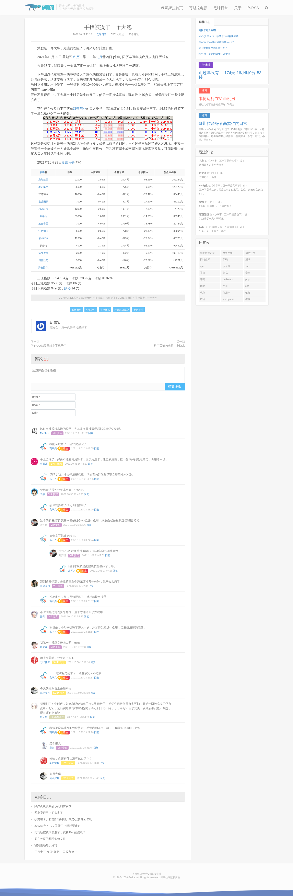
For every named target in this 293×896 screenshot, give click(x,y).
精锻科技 (43, 209)
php (247, 279)
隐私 (225, 272)
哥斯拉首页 (172, 8)
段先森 (43, 647)
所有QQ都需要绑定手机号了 (49, 345)
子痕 (42, 494)
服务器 (226, 266)
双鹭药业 (79, 108)
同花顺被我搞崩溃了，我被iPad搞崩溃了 (60, 832)
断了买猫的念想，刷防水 (169, 345)
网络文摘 (228, 253)
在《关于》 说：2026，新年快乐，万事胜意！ (215, 204)
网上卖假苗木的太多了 (48, 812)
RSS (253, 8)
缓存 (247, 299)
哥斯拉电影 (198, 8)
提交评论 (174, 386)
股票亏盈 (67, 162)
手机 (202, 272)
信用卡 (226, 292)
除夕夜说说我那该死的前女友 (52, 806)
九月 (99, 57)
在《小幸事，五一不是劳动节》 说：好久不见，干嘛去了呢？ (222, 228)
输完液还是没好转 (45, 845)
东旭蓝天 (43, 179)
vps (202, 266)
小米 (225, 286)
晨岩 (51, 747)
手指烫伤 (105, 309)
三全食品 (43, 223)
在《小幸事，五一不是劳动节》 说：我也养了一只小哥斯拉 (224, 216)
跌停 (67, 288)
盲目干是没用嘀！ (208, 30)
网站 (202, 286)
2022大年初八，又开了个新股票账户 (57, 825)
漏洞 (247, 259)
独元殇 (43, 717)
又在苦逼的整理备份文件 (50, 838)
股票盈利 (76, 309)
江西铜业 (43, 231)
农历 (76, 57)
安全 (247, 272)
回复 (90, 433)
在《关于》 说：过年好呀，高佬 (212, 175)
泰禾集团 (43, 187)
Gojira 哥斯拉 (39, 7)
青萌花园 (45, 586)
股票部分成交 (121, 309)
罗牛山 (43, 216)
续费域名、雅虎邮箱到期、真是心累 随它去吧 (63, 819)
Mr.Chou (44, 433)
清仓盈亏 (43, 267)
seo (247, 286)
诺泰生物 (43, 253)
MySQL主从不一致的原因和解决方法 (218, 36)
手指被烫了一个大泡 (108, 27)
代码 (225, 259)
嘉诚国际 (43, 201)
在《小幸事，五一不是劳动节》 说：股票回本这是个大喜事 (222, 162)
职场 (202, 299)
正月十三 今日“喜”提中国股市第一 (55, 851)
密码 (202, 279)
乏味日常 (220, 8)
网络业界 (205, 259)
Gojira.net (133, 877)
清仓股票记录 (207, 253)
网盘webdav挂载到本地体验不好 (216, 42)
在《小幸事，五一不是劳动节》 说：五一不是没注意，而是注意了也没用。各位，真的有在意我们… (231, 189)
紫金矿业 (43, 238)
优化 (202, 292)
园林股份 (43, 260)
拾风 (42, 616)
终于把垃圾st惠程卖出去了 (213, 48)
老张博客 (45, 662)
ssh (247, 266)
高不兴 (53, 448)
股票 (42, 172)
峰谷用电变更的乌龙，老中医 (214, 54)
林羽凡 (43, 463)
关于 (238, 8)
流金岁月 (45, 693)
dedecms (228, 279)
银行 (247, 292)
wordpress (228, 299)
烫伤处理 (138, 309)
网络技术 (250, 253)
